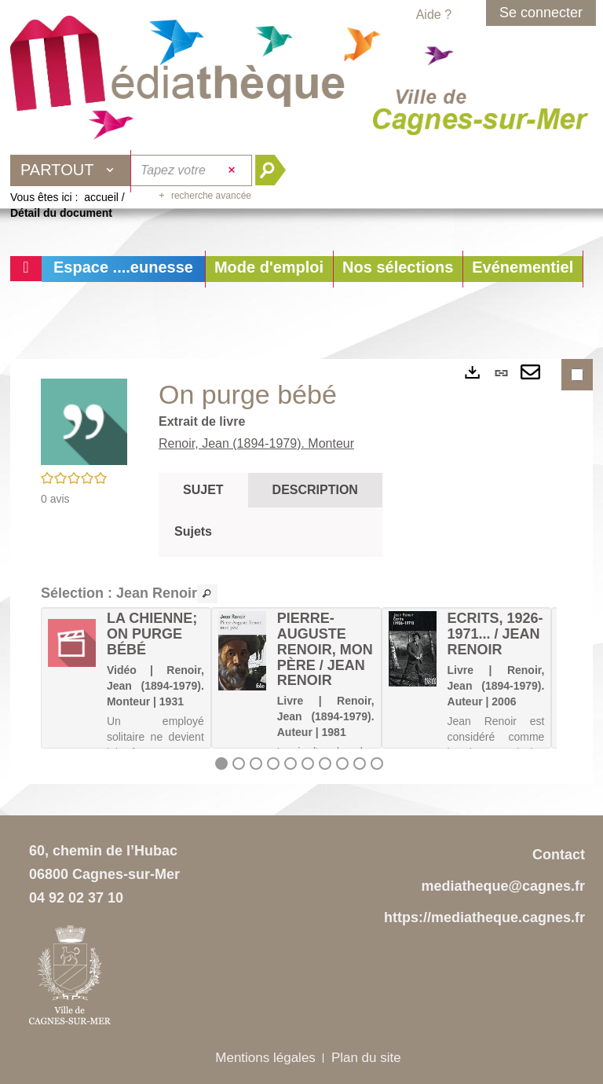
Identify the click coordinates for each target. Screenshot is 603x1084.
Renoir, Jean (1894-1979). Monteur (256, 443)
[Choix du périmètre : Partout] (70, 170)
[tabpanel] (270, 532)
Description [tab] (315, 489)
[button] (269, 269)
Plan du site (366, 1057)
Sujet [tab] (203, 489)
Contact (558, 854)
